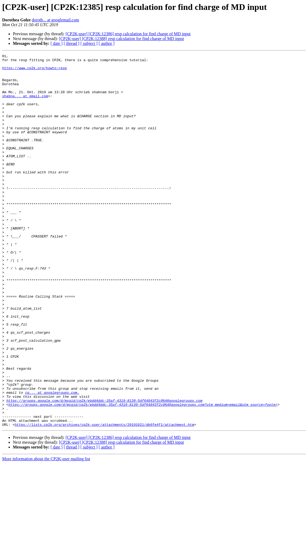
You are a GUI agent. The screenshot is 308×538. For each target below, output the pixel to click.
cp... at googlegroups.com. (52, 460)
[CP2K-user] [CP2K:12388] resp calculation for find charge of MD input (121, 38)
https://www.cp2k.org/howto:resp (34, 71)
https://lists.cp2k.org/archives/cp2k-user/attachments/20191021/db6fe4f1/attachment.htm (104, 499)
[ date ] (57, 43)
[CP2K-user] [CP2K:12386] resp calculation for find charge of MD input (128, 34)
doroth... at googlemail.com (55, 20)
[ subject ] (89, 43)
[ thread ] (71, 43)
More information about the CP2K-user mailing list (46, 533)
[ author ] (107, 43)
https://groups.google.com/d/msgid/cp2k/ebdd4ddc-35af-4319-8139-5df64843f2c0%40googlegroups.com (104, 470)
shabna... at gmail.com (25, 104)
